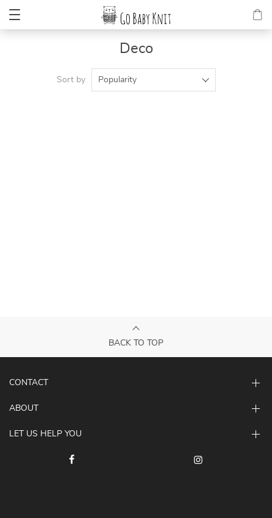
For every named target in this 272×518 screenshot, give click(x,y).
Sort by (71, 80)
